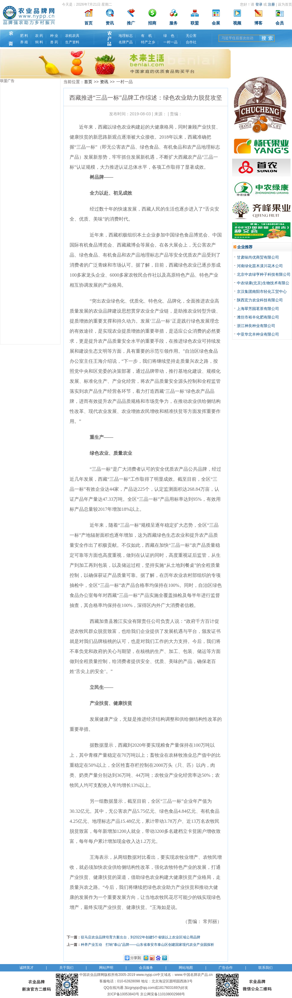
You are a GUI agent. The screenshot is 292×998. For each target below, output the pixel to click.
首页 (88, 23)
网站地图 (186, 968)
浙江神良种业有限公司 (256, 326)
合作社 (191, 42)
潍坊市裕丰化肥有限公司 (258, 317)
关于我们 (66, 968)
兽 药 (54, 42)
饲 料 (39, 42)
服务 (173, 23)
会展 (216, 23)
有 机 (146, 36)
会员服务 (146, 968)
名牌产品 (126, 42)
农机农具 (72, 36)
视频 (237, 23)
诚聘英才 (26, 968)
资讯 (110, 23)
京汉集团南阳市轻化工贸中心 (262, 291)
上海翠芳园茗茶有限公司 (258, 308)
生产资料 (72, 42)
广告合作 (226, 968)
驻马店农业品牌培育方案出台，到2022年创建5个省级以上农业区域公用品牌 (140, 937)
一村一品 (170, 42)
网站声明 (106, 968)
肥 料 (24, 36)
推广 (131, 23)
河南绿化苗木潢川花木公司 (260, 266)
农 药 (39, 36)
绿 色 (168, 36)
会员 (279, 23)
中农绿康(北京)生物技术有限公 (263, 283)
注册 (271, 4)
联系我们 (265, 968)
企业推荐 (244, 247)
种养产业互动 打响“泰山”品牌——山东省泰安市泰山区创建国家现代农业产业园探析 (147, 945)
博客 (258, 23)
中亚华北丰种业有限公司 (258, 334)
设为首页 (285, 4)
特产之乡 (148, 42)
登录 (259, 4)
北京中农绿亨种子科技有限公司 (264, 274)
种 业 (54, 36)
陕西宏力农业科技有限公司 (260, 300)
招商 (152, 23)
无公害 (191, 36)
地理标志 (126, 36)
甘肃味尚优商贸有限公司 (258, 257)
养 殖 (24, 42)
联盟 (195, 23)
